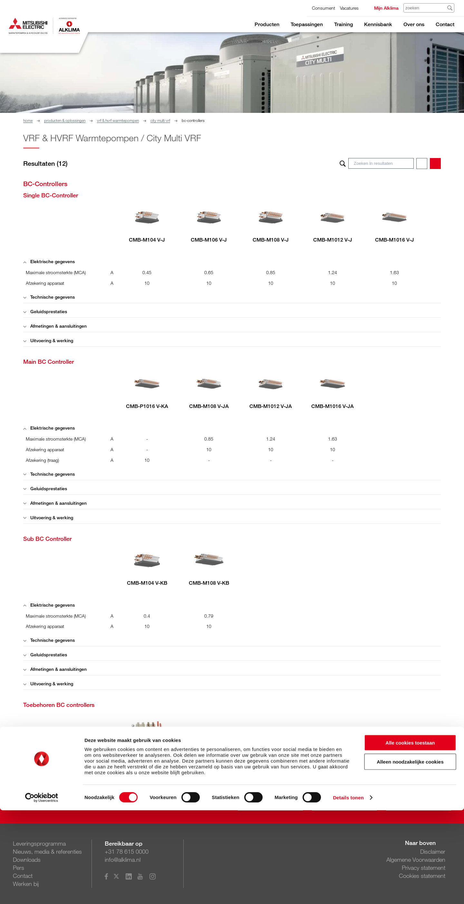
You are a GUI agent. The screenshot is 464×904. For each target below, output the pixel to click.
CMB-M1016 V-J (394, 240)
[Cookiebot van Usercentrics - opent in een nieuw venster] (42, 891)
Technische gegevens (49, 297)
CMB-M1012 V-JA (270, 406)
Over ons (413, 24)
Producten (267, 24)
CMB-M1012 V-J (332, 240)
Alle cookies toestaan (410, 836)
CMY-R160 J (147, 749)
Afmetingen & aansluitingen (55, 326)
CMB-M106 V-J (209, 240)
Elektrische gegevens (49, 261)
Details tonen (348, 891)
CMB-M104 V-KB (147, 583)
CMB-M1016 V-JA (332, 406)
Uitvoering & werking (48, 340)
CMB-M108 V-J (271, 240)
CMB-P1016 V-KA (147, 406)
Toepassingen (307, 24)
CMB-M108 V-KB (209, 583)
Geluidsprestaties (45, 311)
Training (343, 24)
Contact (445, 24)
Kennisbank (378, 24)
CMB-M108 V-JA (209, 406)
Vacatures (349, 8)
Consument (323, 8)
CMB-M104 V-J (147, 240)
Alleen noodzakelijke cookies (410, 855)
